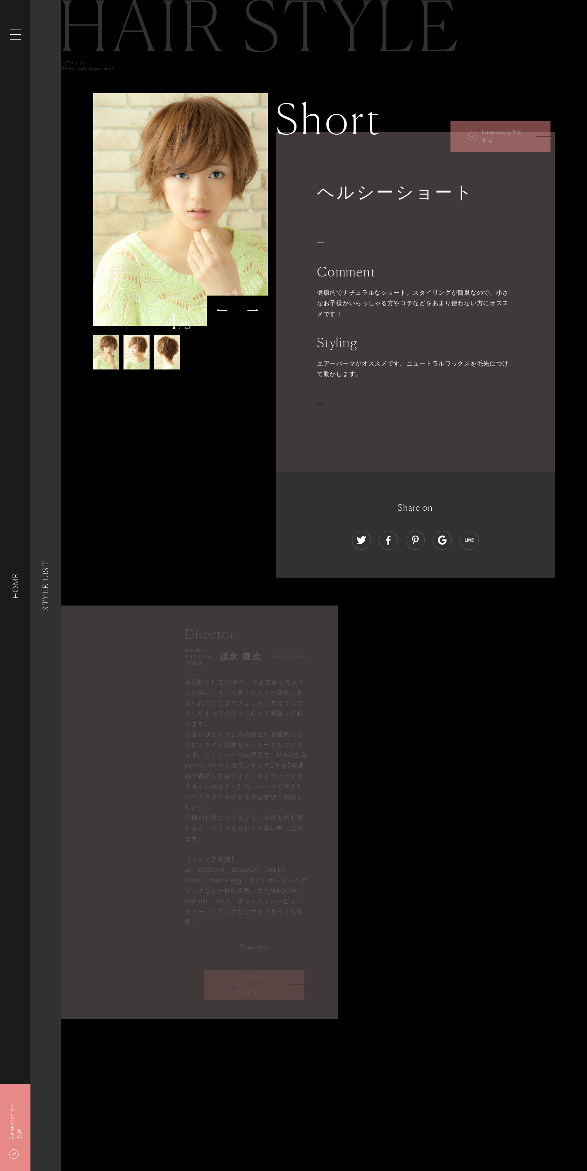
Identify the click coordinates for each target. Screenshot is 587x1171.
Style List (45, 585)
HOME (15, 585)
